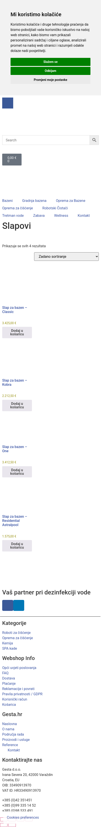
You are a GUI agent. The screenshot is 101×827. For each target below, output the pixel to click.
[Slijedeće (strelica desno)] (12, 825)
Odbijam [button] (50, 71)
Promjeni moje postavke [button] (50, 80)
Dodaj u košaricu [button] (17, 332)
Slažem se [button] (50, 62)
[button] (10, 201)
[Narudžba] (66, 256)
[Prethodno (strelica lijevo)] (3, 825)
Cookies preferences (23, 817)
